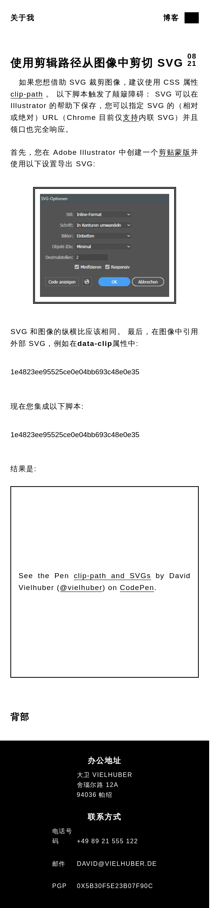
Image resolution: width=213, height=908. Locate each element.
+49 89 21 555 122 (107, 841)
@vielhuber (81, 587)
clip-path (26, 94)
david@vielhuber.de (117, 863)
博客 (171, 18)
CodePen (137, 587)
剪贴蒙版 (175, 152)
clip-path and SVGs (112, 576)
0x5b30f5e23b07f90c (115, 885)
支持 (131, 117)
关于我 (22, 18)
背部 (20, 717)
